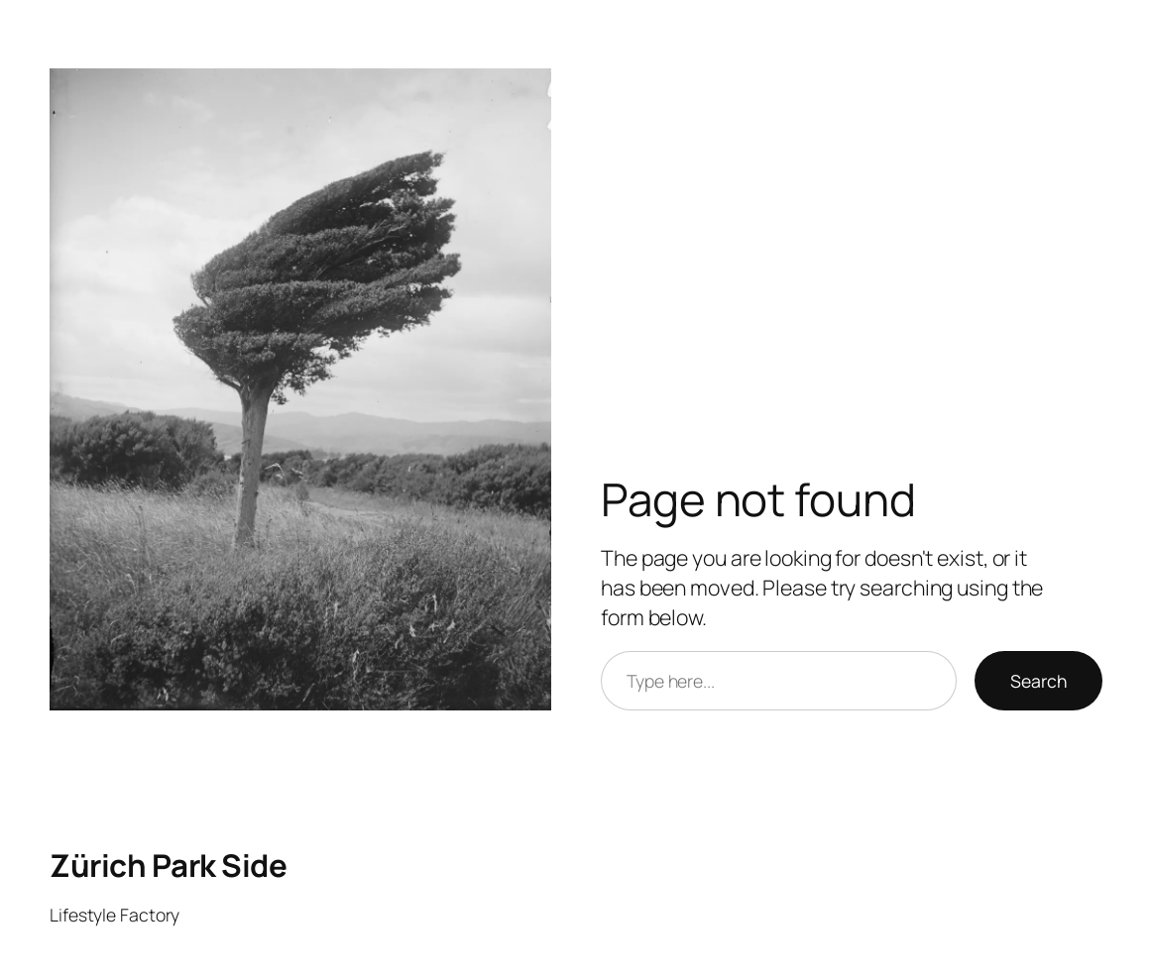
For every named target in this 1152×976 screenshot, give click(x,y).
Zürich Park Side (168, 865)
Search (1038, 681)
